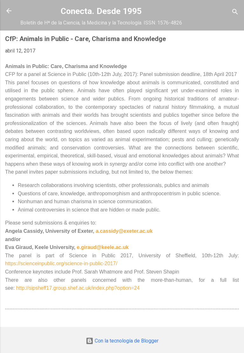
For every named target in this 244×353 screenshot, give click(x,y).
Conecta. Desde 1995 (101, 11)
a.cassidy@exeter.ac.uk (124, 231)
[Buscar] (235, 13)
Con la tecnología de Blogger (122, 341)
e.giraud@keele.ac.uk (103, 247)
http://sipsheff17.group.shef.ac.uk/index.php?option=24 (78, 288)
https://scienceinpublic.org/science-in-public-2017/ (61, 263)
